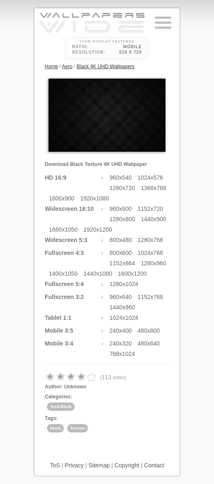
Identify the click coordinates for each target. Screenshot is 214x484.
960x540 (120, 177)
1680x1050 (63, 229)
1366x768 (153, 188)
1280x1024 (123, 284)
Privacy (74, 465)
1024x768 (150, 252)
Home (51, 66)
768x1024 (122, 354)
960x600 (120, 208)
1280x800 (122, 219)
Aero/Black (61, 406)
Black (55, 427)
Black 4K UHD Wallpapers (106, 66)
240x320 (120, 343)
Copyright (126, 465)
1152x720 (150, 208)
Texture (77, 427)
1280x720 (122, 188)
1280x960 (153, 263)
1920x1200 (97, 229)
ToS (55, 465)
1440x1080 (97, 273)
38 (110, 124)
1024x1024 (123, 317)
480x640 (149, 343)
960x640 (120, 297)
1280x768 (150, 240)
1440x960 (122, 307)
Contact (154, 465)
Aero (67, 66)
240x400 (120, 330)
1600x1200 (132, 273)
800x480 (120, 240)
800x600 (120, 252)
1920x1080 (94, 198)
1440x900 (153, 219)
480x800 (149, 330)
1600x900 (62, 198)
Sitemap (98, 465)
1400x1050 (63, 273)
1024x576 (150, 177)
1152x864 (122, 263)
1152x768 (150, 297)
